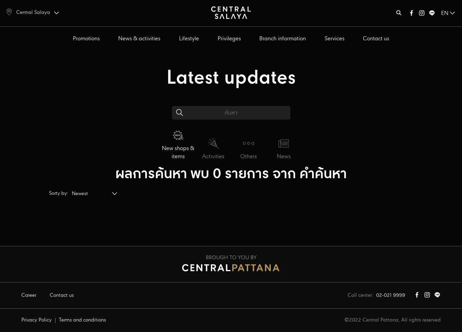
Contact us (376, 39)
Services (335, 39)
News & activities (139, 39)
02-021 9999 (390, 295)
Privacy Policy (36, 320)
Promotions (86, 39)
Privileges (229, 39)
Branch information (282, 39)
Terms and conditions (82, 320)
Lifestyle (189, 39)
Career (28, 295)
